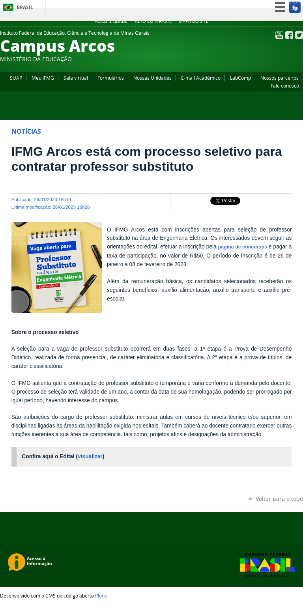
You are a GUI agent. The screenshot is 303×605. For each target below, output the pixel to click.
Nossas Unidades (152, 78)
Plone (101, 595)
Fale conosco (285, 85)
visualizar (90, 456)
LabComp (240, 78)
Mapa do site (193, 21)
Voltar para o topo (279, 498)
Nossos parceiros (279, 78)
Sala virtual (76, 78)
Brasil (25, 7)
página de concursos (242, 247)
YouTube (279, 35)
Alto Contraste (153, 21)
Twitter (299, 35)
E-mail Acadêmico (201, 78)
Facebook (289, 35)
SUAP (16, 78)
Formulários (110, 78)
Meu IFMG (43, 78)
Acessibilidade (111, 21)
